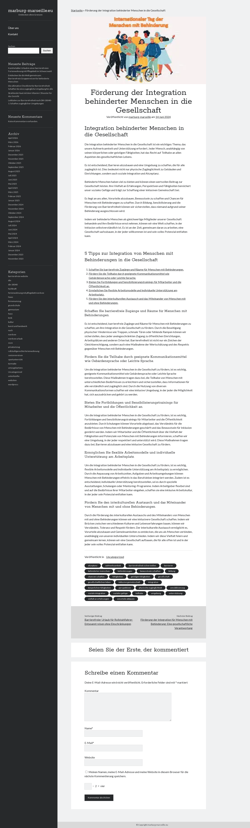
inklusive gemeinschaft (129, 582)
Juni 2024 (12, 229)
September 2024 (16, 217)
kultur (11, 322)
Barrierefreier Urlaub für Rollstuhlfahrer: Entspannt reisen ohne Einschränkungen (109, 621)
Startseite (77, 10)
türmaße (12, 363)
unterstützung (175, 593)
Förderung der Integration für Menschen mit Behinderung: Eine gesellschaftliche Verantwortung (166, 624)
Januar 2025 (14, 200)
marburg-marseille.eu (30, 11)
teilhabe (139, 593)
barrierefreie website (18, 276)
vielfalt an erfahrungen (98, 598)
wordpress (13, 384)
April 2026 (13, 138)
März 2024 (13, 242)
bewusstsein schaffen (150, 571)
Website (90, 757)
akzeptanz (92, 565)
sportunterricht (15, 359)
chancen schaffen (96, 576)
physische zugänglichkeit (150, 587)
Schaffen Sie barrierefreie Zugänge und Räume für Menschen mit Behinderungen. (136, 269)
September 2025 (16, 167)
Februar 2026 (14, 146)
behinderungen (125, 571)
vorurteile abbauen (126, 598)
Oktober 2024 (14, 213)
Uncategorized (15, 372)
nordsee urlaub (15, 338)
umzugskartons (15, 367)
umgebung (156, 593)
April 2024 (13, 238)
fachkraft (12, 288)
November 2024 (15, 208)
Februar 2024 (14, 246)
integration (153, 582)
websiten (12, 380)
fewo (10, 297)
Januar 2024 (14, 250)
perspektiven (125, 587)
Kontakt (13, 34)
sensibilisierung (177, 587)
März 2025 (13, 192)
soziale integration (96, 593)
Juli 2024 (12, 225)
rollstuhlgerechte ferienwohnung (23, 351)
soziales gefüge (120, 593)
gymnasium (13, 309)
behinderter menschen (99, 571)
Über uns (13, 27)
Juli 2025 (12, 175)
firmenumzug (14, 301)
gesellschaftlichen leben (99, 582)
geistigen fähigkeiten (140, 576)
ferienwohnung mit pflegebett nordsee (26, 293)
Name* (89, 728)
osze (10, 343)
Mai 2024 (12, 233)
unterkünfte (13, 376)
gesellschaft (163, 576)
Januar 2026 (14, 150)
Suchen (11, 46)
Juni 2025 (12, 179)
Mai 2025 (12, 183)
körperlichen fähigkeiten (99, 587)
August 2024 (14, 221)
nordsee (12, 334)
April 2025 (13, 188)
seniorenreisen (15, 355)
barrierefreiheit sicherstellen (142, 565)
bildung (171, 571)
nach (10, 330)
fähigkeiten (117, 576)
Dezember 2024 (15, 204)
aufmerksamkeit (113, 565)
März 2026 (13, 142)
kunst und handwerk (17, 326)
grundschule (14, 305)
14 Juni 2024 (163, 116)
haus (10, 313)
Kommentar (92, 690)
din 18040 (13, 284)
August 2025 (14, 171)
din (9, 280)
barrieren (168, 565)
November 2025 (15, 158)
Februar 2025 (14, 196)
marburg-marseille (140, 116)
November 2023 (15, 258)
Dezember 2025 (15, 154)
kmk (10, 318)
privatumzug (14, 347)
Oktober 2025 (14, 163)
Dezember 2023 (15, 254)
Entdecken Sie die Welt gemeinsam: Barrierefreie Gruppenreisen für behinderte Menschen (28, 78)
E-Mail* (89, 742)
